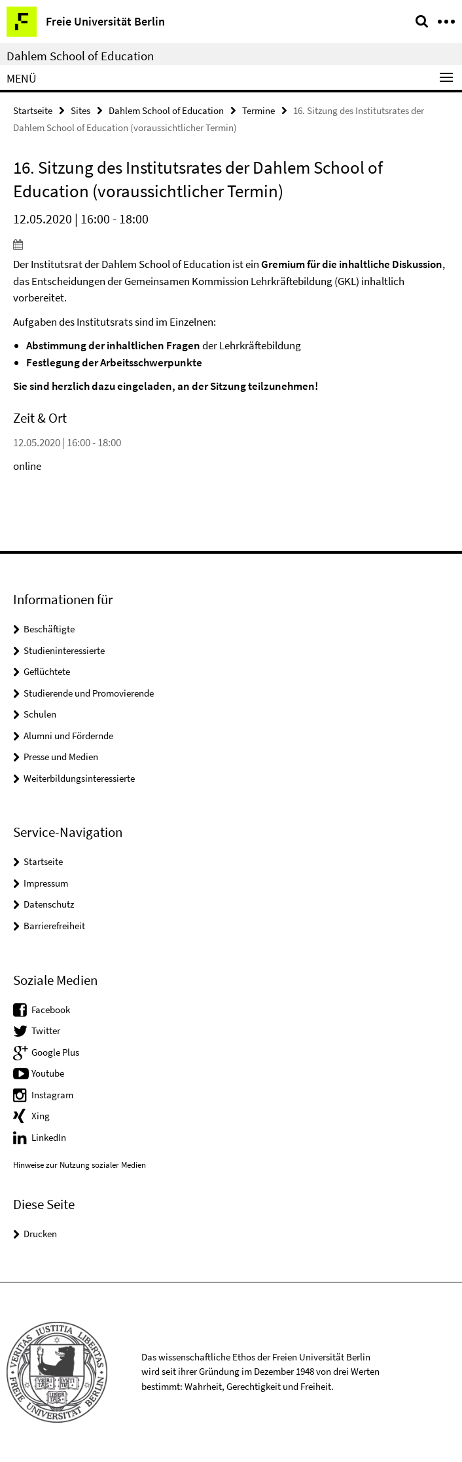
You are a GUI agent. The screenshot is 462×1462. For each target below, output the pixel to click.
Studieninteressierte (64, 650)
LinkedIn (48, 1137)
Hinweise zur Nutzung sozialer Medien (79, 1164)
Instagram (52, 1094)
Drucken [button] (40, 1233)
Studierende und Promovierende (89, 693)
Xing (40, 1115)
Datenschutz (49, 904)
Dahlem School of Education (80, 56)
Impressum (46, 883)
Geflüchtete (47, 671)
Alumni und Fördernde (68, 735)
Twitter (45, 1030)
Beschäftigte (49, 629)
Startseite (32, 110)
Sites (80, 110)
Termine (258, 110)
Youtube (47, 1073)
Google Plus (55, 1052)
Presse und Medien (61, 756)
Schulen (40, 714)
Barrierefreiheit (54, 925)
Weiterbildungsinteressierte (79, 778)
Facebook (50, 1009)
